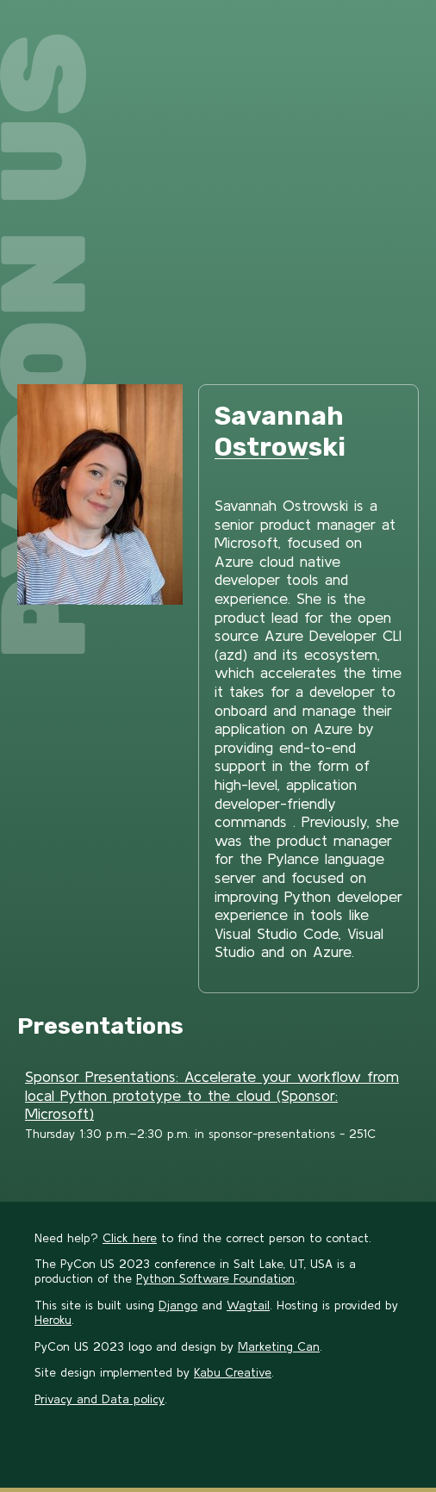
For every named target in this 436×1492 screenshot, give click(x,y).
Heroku (53, 1320)
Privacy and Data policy (99, 1399)
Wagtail (248, 1305)
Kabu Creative (232, 1372)
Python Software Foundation (215, 1278)
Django (178, 1305)
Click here (130, 1238)
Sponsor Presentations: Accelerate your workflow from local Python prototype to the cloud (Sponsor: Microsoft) (212, 1094)
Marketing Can (279, 1346)
